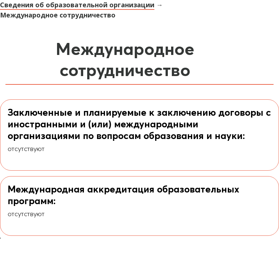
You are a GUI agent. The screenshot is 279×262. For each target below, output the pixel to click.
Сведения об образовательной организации (77, 4)
